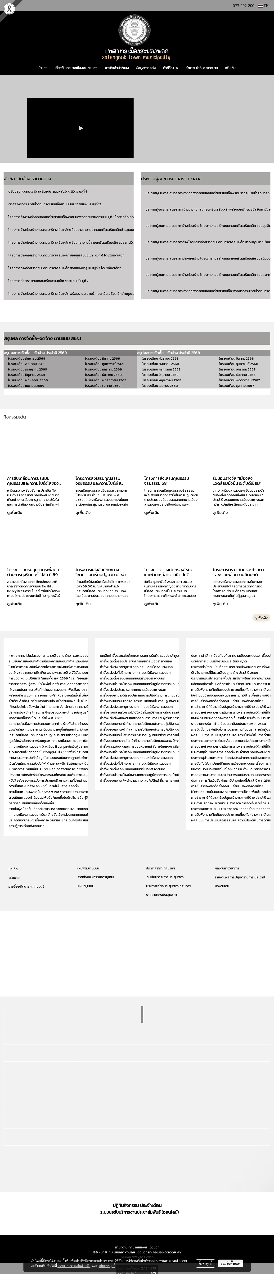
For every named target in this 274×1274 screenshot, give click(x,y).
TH (263, 6)
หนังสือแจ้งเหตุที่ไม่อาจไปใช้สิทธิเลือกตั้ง (44, 786)
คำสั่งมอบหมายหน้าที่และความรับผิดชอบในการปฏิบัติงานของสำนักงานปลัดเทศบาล (156, 723)
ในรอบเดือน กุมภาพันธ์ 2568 (238, 363)
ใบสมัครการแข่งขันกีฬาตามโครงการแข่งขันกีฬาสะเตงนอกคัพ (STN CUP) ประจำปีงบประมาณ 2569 (76, 667)
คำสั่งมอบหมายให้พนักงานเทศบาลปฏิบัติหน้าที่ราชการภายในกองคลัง (146, 735)
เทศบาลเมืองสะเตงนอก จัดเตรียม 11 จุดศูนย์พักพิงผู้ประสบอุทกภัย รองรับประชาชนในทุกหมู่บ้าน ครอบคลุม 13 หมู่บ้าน (87, 746)
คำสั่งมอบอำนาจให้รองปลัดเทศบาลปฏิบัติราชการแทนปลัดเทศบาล (145, 695)
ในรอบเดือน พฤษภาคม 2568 (161, 380)
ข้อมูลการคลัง (146, 68)
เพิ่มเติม (230, 68)
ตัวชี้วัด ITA (170, 68)
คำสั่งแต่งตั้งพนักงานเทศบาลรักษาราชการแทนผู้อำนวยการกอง (143, 718)
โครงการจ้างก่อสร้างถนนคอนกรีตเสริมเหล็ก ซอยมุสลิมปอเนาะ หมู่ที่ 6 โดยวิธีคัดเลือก (66, 255)
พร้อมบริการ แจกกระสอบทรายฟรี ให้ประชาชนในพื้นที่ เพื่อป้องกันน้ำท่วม (57, 695)
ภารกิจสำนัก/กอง (117, 68)
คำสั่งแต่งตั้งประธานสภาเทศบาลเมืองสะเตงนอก (133, 689)
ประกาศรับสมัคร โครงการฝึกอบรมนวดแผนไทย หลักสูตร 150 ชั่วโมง (55, 712)
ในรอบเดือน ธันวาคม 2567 (237, 374)
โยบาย (15, 877)
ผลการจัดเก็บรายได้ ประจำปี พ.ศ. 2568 (36, 718)
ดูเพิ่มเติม (15, 512)
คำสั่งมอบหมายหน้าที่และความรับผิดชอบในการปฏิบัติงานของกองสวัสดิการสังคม (155, 729)
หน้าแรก (41, 68)
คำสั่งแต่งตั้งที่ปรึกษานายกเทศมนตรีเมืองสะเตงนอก (135, 672)
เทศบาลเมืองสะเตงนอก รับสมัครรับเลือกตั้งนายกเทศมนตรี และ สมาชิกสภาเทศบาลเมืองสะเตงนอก (76, 814)
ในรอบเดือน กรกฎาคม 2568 (161, 369)
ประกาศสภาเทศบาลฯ (160, 868)
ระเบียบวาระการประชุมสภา (165, 877)
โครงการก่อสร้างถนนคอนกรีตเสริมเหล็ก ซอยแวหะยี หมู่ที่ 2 (48, 280)
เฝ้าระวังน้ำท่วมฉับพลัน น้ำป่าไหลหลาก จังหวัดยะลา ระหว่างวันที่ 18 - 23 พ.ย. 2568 (63, 706)
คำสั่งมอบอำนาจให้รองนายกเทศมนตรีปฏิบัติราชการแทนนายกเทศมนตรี (148, 684)
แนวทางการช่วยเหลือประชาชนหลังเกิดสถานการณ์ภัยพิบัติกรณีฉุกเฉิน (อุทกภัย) (62, 769)
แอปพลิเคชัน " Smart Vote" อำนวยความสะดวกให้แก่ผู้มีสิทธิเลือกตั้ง (63, 791)
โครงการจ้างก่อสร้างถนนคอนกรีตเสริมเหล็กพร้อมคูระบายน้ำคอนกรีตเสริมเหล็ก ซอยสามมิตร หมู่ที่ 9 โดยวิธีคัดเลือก (87, 242)
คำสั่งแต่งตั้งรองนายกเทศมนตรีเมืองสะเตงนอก (132, 678)
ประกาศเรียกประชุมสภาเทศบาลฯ (168, 886)
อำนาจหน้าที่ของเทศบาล (201, 68)
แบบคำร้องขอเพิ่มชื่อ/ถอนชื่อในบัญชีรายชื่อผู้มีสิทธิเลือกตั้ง (57, 797)
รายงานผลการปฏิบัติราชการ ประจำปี (240, 877)
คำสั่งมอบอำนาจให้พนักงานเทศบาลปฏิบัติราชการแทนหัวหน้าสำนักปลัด (147, 774)
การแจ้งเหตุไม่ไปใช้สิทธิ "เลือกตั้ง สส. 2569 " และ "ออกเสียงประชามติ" (57, 678)
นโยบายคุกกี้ (107, 1266)
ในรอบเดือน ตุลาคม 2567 (236, 385)
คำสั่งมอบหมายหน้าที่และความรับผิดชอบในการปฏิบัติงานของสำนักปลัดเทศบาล (154, 701)
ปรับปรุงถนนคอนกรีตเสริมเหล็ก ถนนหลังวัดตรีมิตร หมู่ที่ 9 (48, 191)
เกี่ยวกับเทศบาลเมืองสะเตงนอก (76, 68)
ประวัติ (13, 869)
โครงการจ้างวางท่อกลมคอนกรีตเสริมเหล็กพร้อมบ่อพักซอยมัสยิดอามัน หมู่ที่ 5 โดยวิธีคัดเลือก (72, 217)
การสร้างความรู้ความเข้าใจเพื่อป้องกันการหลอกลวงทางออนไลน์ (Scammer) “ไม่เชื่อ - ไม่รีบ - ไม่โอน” (77, 684)
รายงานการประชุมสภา (161, 894)
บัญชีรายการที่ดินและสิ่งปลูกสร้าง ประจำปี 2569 (224, 672)
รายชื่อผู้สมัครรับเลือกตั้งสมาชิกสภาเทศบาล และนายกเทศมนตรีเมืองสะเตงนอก (63, 809)
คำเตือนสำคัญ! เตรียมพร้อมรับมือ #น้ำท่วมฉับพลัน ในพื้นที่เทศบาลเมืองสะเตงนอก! (64, 701)
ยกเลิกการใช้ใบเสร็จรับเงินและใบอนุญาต (219, 661)
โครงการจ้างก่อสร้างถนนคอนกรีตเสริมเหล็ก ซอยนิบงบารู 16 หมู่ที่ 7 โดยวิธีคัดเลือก (64, 268)
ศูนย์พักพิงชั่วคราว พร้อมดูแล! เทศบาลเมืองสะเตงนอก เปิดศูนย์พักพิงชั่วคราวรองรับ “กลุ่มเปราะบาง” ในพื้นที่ (82, 740)
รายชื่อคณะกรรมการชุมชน (95, 877)
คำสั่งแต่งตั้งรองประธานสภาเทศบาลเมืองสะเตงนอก (136, 661)
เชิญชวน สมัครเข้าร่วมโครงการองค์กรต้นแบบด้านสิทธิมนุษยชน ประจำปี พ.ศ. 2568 (65, 774)
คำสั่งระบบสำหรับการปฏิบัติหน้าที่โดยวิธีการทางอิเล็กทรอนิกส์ (142, 712)
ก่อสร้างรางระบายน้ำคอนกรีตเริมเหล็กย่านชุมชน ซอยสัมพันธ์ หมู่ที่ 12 (54, 204)
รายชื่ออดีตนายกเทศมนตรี (26, 886)
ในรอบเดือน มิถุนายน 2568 (160, 374)
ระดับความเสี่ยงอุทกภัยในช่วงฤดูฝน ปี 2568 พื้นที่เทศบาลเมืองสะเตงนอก (58, 752)
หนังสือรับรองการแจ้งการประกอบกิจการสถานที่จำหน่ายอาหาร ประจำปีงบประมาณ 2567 (69, 780)
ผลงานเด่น (222, 886)
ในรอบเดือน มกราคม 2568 (237, 369)
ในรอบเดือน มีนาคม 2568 (236, 358)
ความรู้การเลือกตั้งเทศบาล (27, 826)
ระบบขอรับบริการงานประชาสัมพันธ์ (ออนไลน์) (139, 1212)
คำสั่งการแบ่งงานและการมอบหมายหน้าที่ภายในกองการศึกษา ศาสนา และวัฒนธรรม (156, 746)
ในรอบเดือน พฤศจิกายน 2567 (239, 380)
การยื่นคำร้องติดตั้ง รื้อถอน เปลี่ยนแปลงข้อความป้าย (227, 701)
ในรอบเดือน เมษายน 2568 (160, 385)
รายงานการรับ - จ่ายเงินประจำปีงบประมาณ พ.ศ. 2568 (228, 723)
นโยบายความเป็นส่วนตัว (74, 1266)
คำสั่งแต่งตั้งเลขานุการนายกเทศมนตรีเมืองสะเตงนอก (136, 667)
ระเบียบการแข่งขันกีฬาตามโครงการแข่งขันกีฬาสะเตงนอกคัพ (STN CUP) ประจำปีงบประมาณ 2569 (76, 661)
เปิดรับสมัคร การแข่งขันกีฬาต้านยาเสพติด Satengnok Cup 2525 (54, 763)
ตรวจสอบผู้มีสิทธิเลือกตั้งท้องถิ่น (31, 803)
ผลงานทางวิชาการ (227, 868)
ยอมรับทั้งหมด (230, 1263)
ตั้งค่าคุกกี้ (205, 1263)
